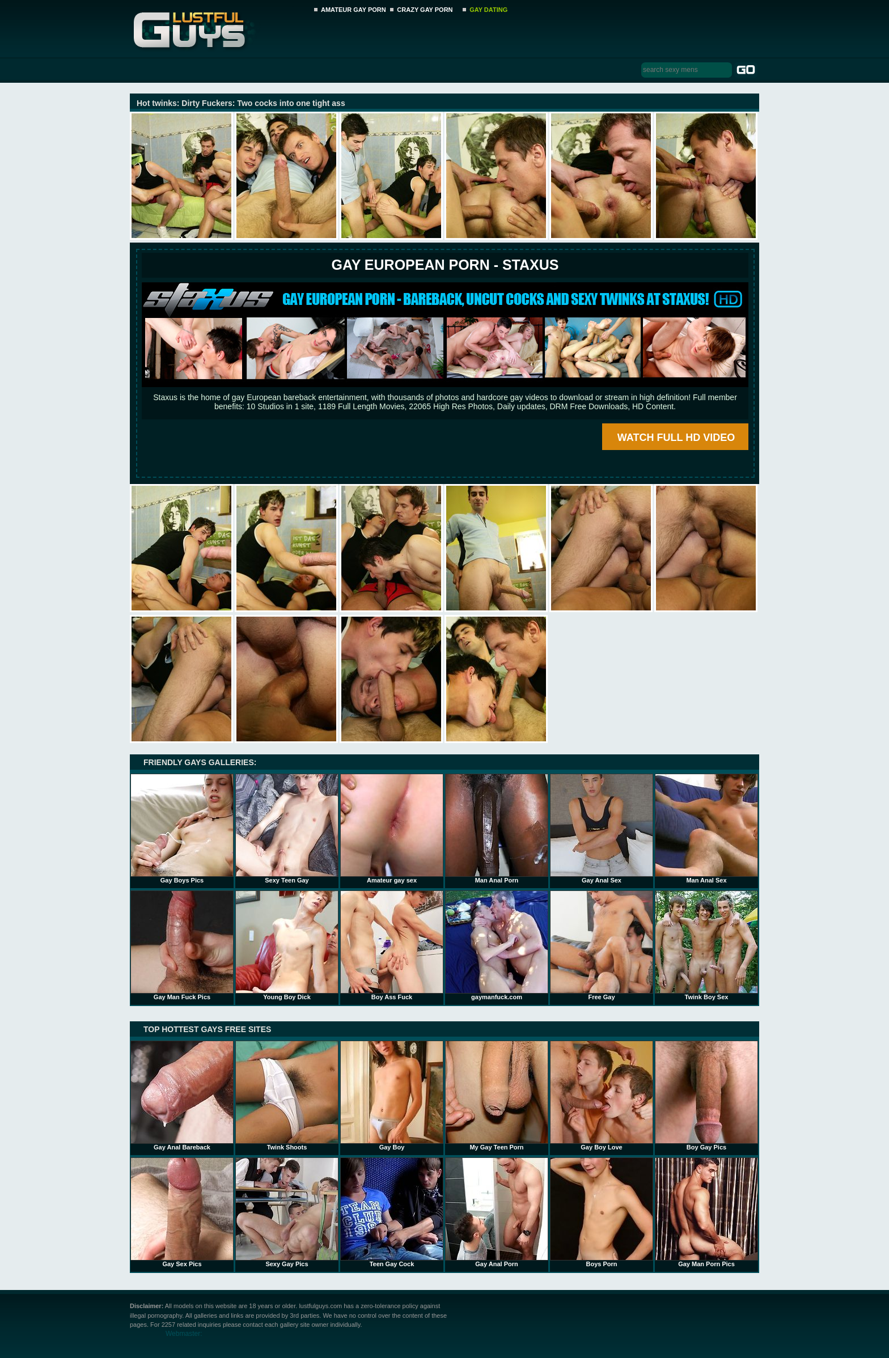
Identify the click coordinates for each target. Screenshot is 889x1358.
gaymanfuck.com (496, 945)
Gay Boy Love (601, 1096)
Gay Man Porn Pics (706, 1212)
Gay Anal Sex (601, 829)
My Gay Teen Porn (496, 1096)
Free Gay (601, 945)
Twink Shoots (286, 1096)
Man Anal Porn (496, 829)
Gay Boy (391, 1096)
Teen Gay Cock (391, 1212)
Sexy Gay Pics (286, 1212)
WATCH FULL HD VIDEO (676, 437)
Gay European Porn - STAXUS (444, 265)
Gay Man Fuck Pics (182, 945)
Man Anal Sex (706, 829)
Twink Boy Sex (706, 945)
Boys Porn (601, 1212)
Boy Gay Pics (706, 1096)
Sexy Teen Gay (286, 829)
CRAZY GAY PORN (424, 9)
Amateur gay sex (391, 829)
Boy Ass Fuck (391, 945)
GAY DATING (488, 9)
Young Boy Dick (286, 945)
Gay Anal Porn (496, 1212)
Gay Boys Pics (182, 829)
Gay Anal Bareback (182, 1096)
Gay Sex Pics (182, 1212)
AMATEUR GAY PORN (353, 9)
